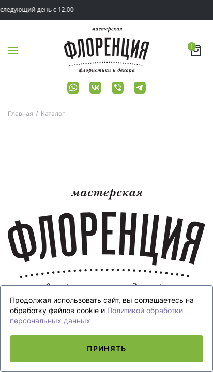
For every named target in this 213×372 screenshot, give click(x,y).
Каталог (53, 113)
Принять (106, 348)
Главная (20, 113)
